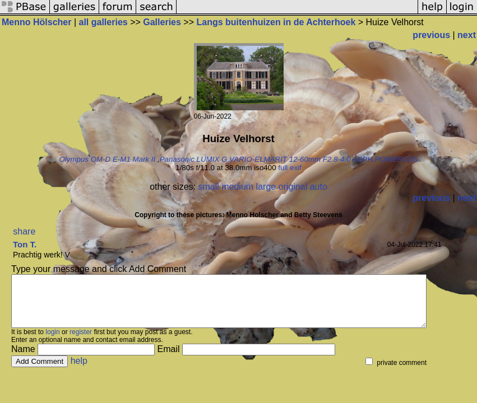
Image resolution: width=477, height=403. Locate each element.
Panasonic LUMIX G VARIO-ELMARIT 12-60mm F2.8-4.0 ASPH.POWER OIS (289, 159)
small (208, 186)
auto (318, 186)
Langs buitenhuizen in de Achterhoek (275, 22)
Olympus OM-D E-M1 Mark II (107, 159)
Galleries (162, 22)
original (293, 186)
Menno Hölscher (36, 22)
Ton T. (24, 244)
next (466, 35)
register (81, 342)
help (79, 371)
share (24, 231)
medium (237, 186)
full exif (289, 167)
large (266, 186)
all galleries (103, 22)
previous (431, 35)
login (52, 342)
